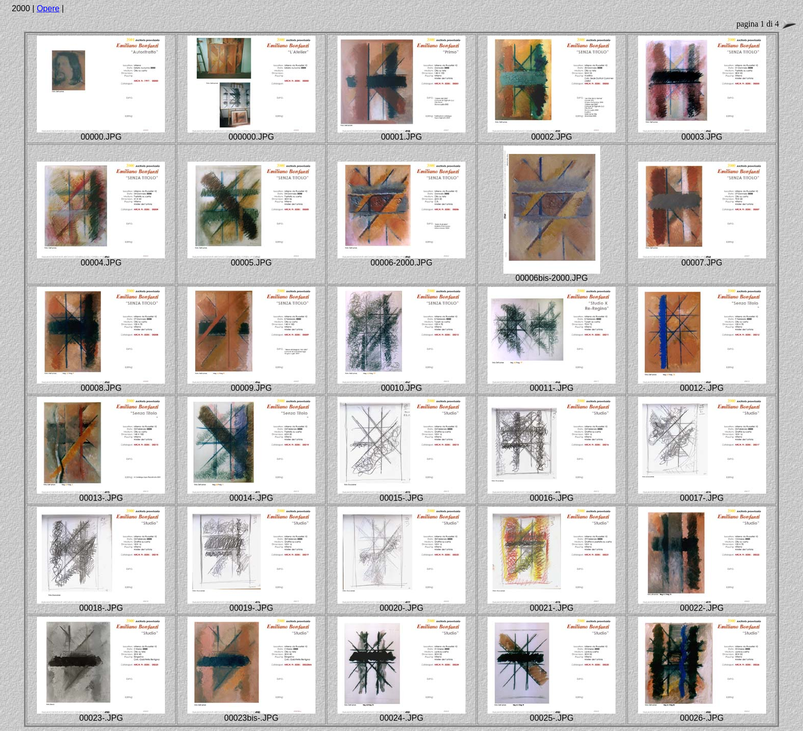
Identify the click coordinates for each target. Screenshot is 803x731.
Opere (48, 8)
